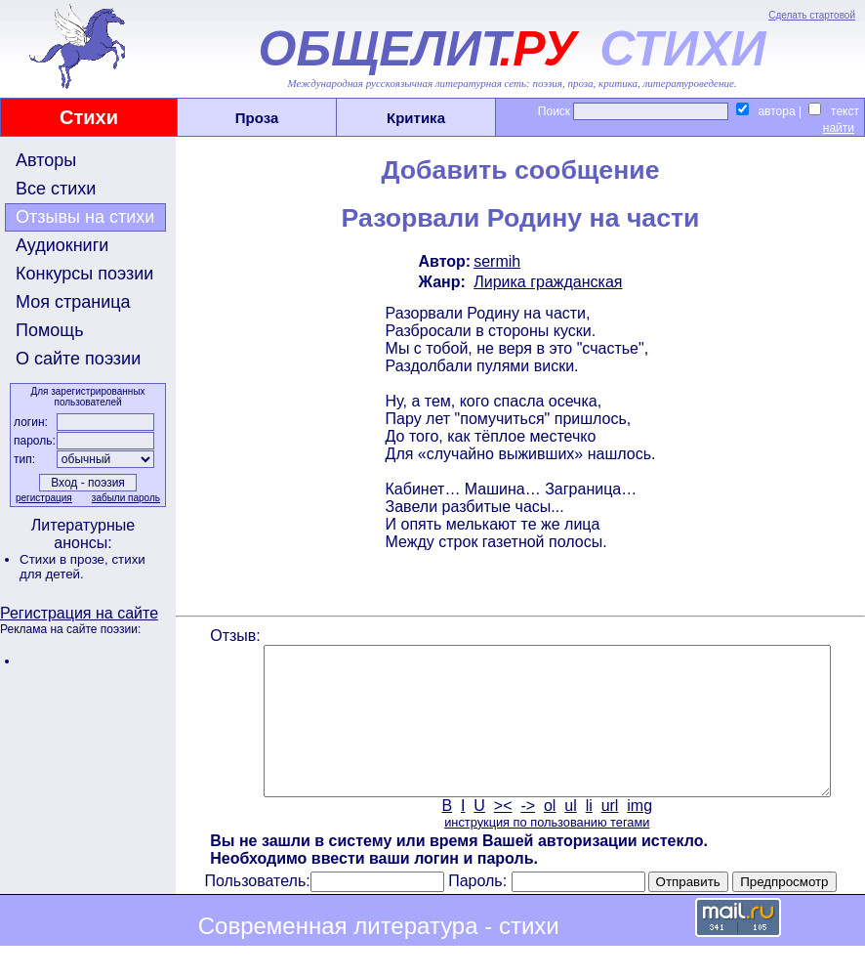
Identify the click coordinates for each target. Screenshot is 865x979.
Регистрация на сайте (79, 613)
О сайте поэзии (78, 358)
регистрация (42, 497)
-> (526, 835)
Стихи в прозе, (65, 559)
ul (569, 835)
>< (501, 835)
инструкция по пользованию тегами (544, 851)
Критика (416, 117)
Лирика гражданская (546, 282)
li (587, 835)
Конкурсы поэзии (84, 273)
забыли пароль (124, 497)
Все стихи (56, 188)
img (638, 835)
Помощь (50, 330)
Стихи (89, 117)
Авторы (46, 160)
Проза (257, 117)
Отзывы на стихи (85, 217)
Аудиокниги (62, 245)
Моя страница (73, 302)
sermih (495, 261)
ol (548, 835)
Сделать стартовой (811, 15)
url (608, 835)
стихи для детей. (82, 566)
